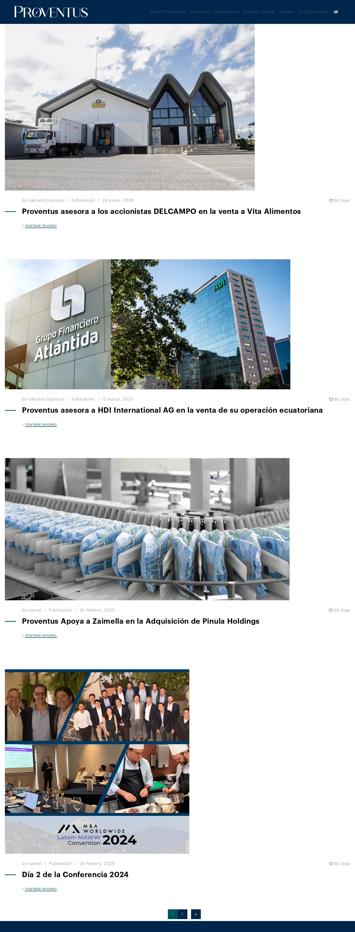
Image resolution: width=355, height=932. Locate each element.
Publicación (83, 200)
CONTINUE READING (41, 225)
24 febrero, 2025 (97, 610)
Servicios (199, 12)
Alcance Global (259, 12)
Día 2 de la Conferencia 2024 (75, 874)
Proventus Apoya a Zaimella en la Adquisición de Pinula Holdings (141, 621)
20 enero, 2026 (118, 200)
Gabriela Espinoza (46, 200)
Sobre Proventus (167, 12)
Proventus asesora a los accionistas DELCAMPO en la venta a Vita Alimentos (161, 211)
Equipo (286, 12)
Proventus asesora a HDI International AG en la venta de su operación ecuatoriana (172, 410)
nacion (35, 610)
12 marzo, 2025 (117, 399)
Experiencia (225, 12)
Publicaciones (313, 12)
